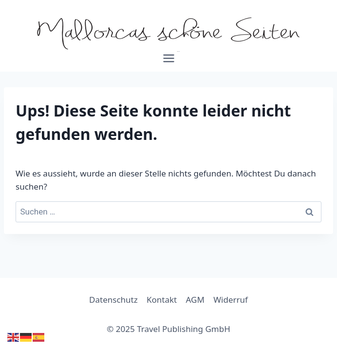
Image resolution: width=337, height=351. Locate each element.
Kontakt (162, 299)
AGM (195, 299)
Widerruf (230, 299)
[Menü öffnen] (168, 62)
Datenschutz (113, 299)
